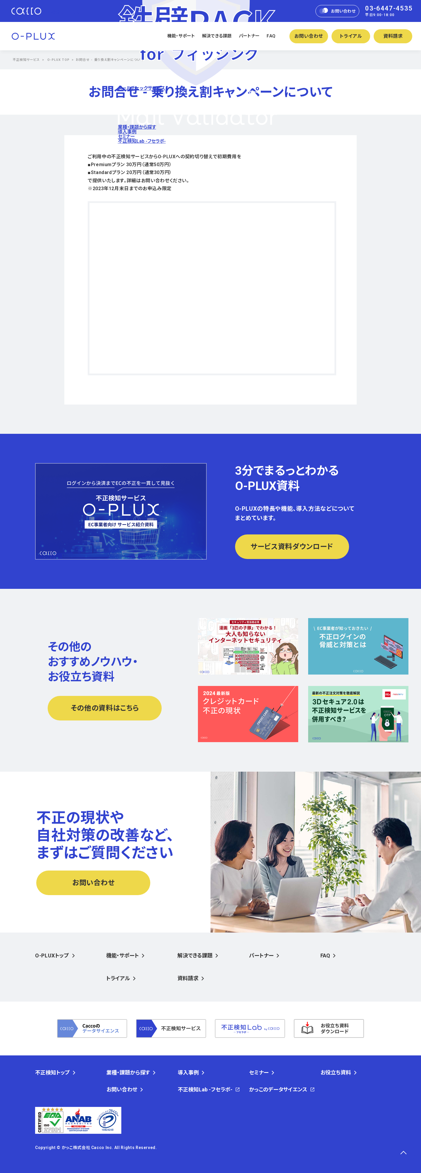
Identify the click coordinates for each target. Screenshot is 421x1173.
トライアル (351, 36)
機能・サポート (181, 36)
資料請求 (393, 36)
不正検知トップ (52, 1072)
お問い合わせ (337, 11)
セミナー (126, 136)
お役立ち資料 (335, 1072)
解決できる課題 (217, 36)
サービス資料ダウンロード (292, 547)
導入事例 (127, 132)
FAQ (271, 36)
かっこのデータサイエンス (278, 1089)
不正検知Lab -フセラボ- (142, 141)
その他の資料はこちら (105, 708)
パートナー (249, 36)
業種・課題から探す (137, 127)
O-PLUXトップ (52, 955)
